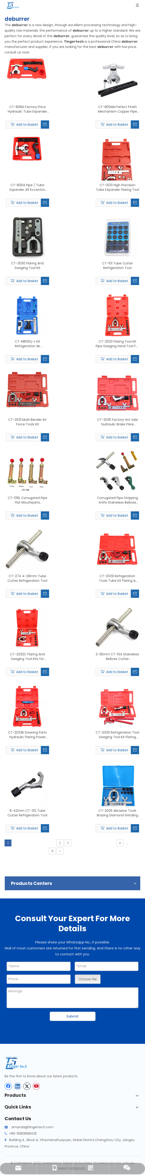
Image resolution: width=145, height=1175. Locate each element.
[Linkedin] (17, 1086)
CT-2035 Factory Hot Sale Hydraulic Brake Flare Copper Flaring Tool (117, 422)
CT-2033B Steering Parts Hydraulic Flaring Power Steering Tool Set (27, 734)
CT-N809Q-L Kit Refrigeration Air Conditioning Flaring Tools (27, 343)
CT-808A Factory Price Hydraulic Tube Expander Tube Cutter (27, 109)
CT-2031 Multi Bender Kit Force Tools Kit (27, 422)
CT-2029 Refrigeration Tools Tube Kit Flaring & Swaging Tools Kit (117, 578)
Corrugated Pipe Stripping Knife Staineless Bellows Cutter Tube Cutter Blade (117, 500)
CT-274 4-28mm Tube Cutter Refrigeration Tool (27, 578)
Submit (72, 1016)
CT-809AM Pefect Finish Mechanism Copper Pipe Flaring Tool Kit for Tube (117, 109)
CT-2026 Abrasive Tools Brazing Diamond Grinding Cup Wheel (117, 813)
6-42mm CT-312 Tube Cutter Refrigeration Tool (27, 813)
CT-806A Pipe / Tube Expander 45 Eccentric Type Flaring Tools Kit (27, 187)
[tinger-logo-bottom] (19, 1062)
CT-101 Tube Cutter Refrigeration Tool (117, 265)
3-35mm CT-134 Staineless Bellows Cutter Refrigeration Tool (117, 656)
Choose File (88, 979)
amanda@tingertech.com (32, 1127)
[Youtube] (36, 1086)
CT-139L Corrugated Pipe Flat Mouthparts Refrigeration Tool (27, 500)
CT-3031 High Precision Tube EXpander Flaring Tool (117, 187)
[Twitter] (27, 1086)
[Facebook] (8, 1086)
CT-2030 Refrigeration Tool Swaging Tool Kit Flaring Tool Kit (117, 734)
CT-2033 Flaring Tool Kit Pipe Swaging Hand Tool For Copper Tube (117, 343)
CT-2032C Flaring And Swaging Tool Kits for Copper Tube (27, 656)
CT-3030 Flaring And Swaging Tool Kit (27, 265)
